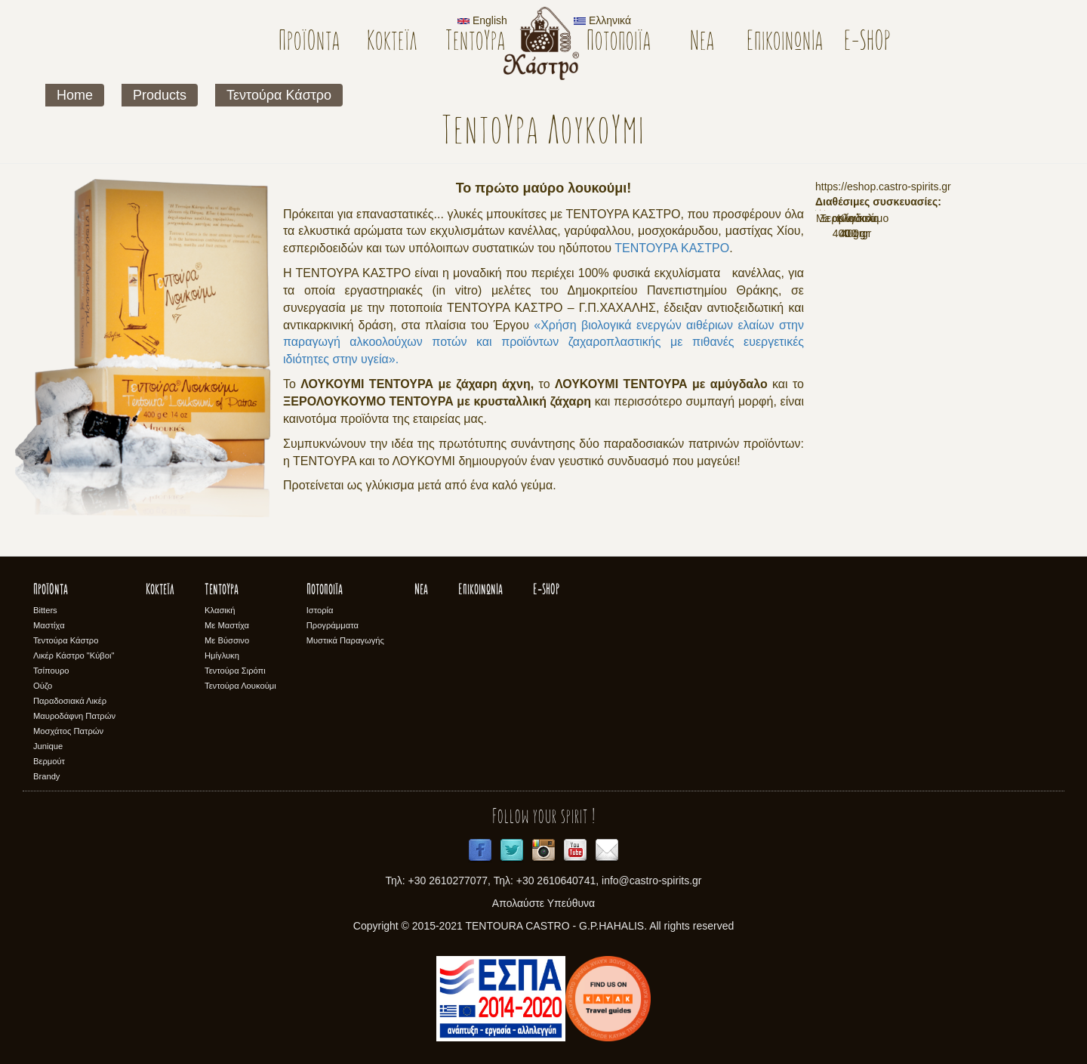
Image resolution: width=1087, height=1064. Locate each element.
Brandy (46, 776)
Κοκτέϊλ (392, 42)
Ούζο (42, 685)
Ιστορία (320, 610)
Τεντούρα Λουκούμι (240, 685)
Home (75, 95)
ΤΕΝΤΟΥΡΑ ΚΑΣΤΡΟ (671, 248)
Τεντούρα (475, 42)
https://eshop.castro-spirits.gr (883, 186)
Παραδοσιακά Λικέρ (69, 700)
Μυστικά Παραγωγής (345, 640)
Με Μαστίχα (227, 625)
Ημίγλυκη (222, 655)
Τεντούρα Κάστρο (278, 95)
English (482, 20)
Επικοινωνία (785, 42)
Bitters (45, 610)
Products (159, 95)
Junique (48, 746)
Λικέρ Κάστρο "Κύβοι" (74, 655)
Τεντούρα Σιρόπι (235, 670)
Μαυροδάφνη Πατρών (74, 715)
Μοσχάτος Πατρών (68, 731)
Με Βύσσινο (227, 640)
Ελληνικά (602, 20)
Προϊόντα (309, 42)
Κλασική (220, 610)
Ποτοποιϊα (619, 42)
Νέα (702, 42)
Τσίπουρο (51, 670)
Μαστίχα (49, 625)
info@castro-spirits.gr (651, 880)
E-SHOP (867, 42)
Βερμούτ (49, 761)
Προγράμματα (332, 625)
